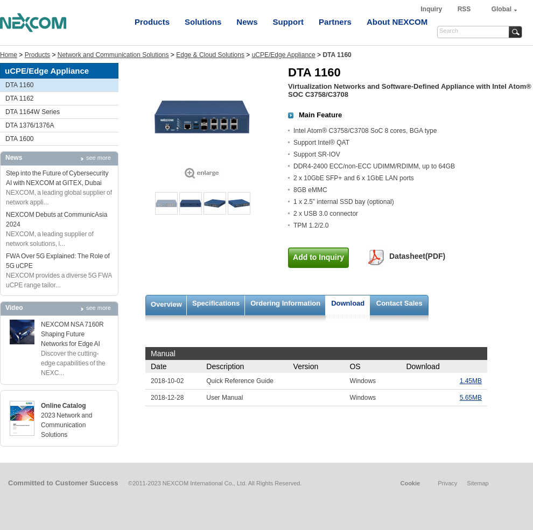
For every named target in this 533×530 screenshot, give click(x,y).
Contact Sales (399, 303)
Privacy (447, 483)
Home (8, 55)
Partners (335, 21)
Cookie (410, 483)
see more (98, 157)
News (246, 21)
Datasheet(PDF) (417, 256)
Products (152, 21)
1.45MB (471, 381)
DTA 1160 (19, 85)
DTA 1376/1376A (29, 125)
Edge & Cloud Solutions (210, 55)
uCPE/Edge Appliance (283, 55)
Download (347, 303)
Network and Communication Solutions (113, 55)
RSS (464, 9)
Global (501, 9)
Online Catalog (63, 405)
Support (288, 21)
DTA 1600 (19, 139)
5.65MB (471, 397)
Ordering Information (285, 303)
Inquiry (432, 9)
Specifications (216, 303)
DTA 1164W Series (32, 112)
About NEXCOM (397, 21)
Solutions (203, 21)
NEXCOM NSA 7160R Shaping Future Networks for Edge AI (72, 334)
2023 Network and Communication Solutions (66, 425)
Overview (166, 304)
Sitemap (477, 483)
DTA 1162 (19, 98)
